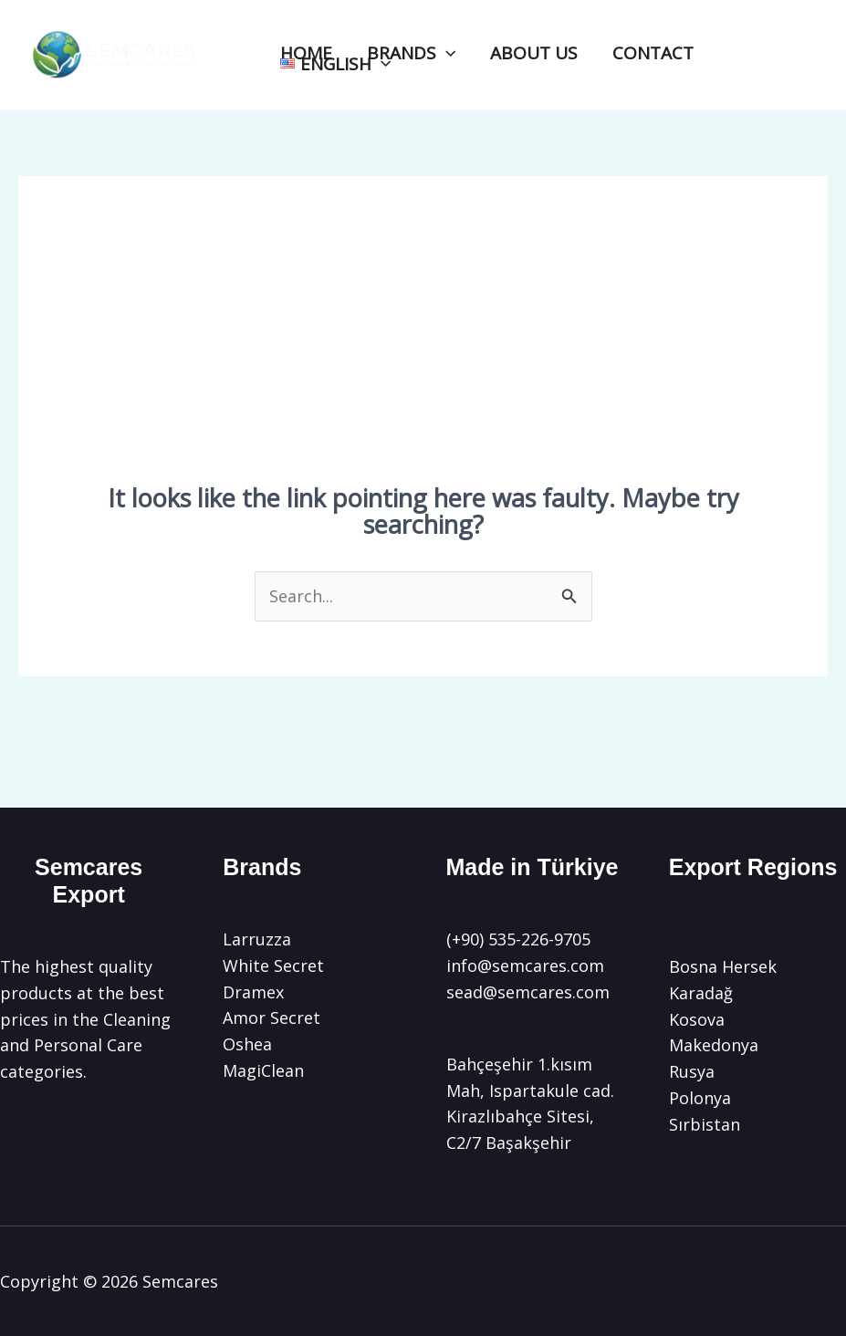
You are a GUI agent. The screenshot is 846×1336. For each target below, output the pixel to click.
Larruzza (257, 939)
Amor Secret (271, 1017)
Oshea (247, 1044)
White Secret (273, 965)
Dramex (253, 992)
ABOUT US (534, 53)
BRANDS (411, 53)
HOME (306, 53)
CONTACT (653, 53)
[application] (445, 53)
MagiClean (263, 1070)
